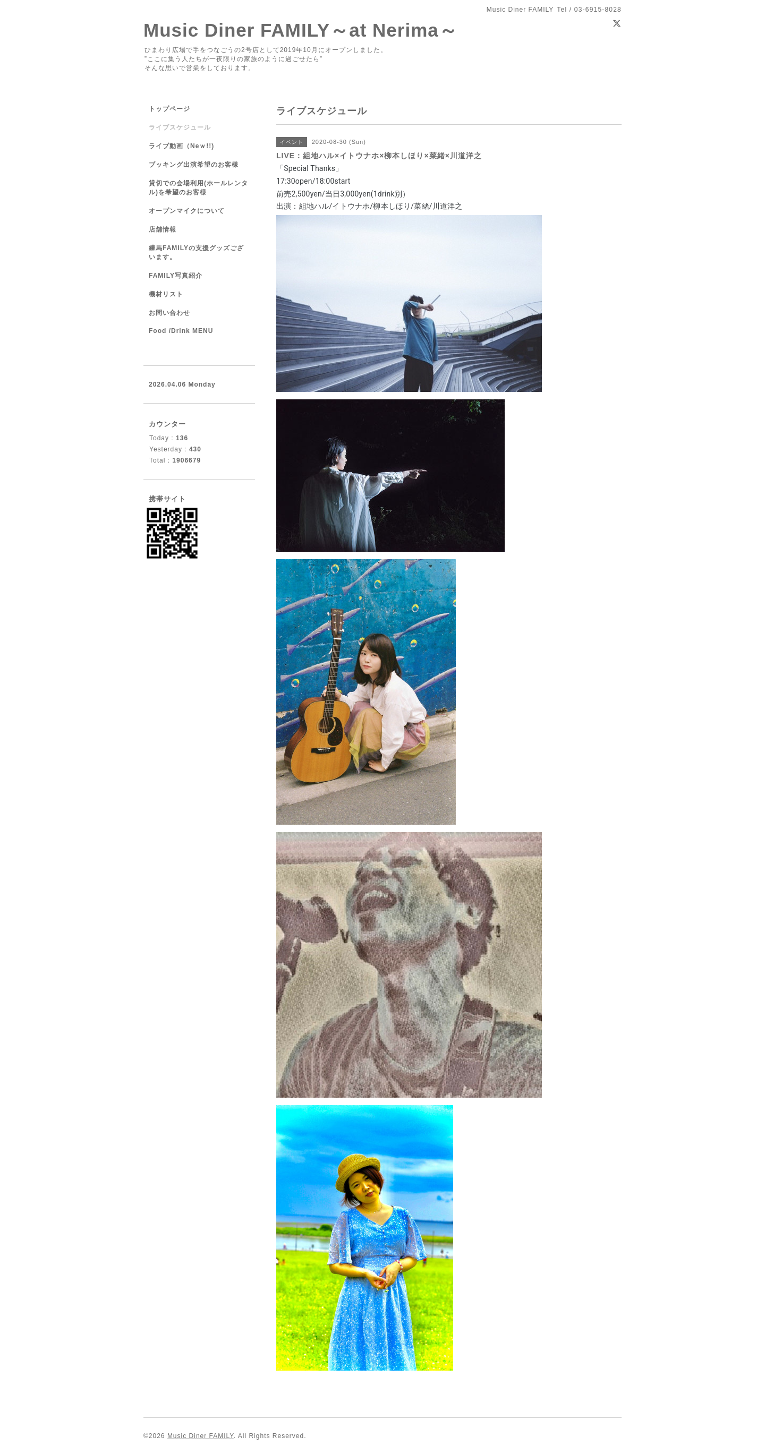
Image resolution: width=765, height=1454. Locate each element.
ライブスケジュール (180, 127)
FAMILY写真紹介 (175, 275)
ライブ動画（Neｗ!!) (181, 146)
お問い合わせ (169, 313)
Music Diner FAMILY (200, 1436)
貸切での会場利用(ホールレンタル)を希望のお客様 (198, 187)
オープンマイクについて (187, 211)
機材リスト (166, 294)
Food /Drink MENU (181, 331)
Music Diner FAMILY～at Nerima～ (300, 30)
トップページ (169, 109)
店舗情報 (162, 229)
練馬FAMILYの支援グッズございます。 (196, 252)
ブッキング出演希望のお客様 (194, 164)
